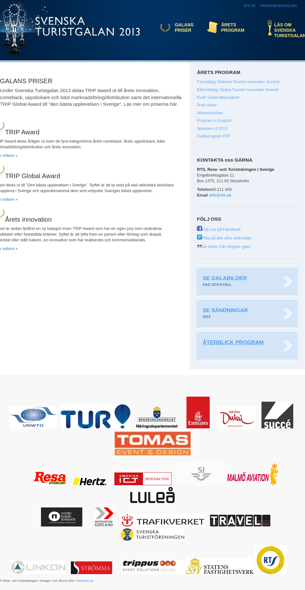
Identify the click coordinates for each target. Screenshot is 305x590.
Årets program (232, 27)
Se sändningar (225, 310)
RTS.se (249, 6)
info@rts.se (220, 195)
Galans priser (184, 27)
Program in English (278, 6)
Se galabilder (225, 278)
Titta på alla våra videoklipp (224, 238)
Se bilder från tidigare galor (224, 246)
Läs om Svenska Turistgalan (288, 30)
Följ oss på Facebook (219, 229)
